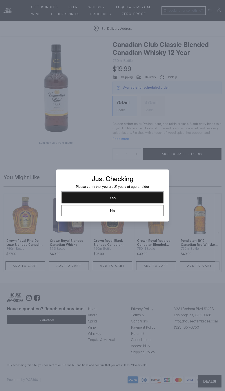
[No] (112, 210)
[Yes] (112, 197)
